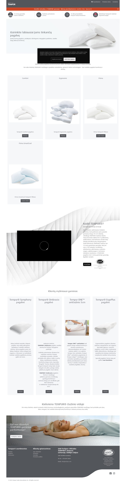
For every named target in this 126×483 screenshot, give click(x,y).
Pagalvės (10, 453)
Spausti (89, 9)
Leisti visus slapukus (69, 59)
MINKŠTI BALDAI (49, 5)
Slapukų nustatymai (57, 59)
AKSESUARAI (75, 5)
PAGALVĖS (38, 5)
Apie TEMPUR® (37, 451)
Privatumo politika (37, 457)
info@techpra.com (66, 461)
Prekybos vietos (16, 436)
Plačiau (87, 264)
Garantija (35, 455)
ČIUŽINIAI (28, 5)
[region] (63, 55)
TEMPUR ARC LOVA (63, 5)
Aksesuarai (11, 455)
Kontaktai (115, 2)
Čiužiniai (10, 451)
